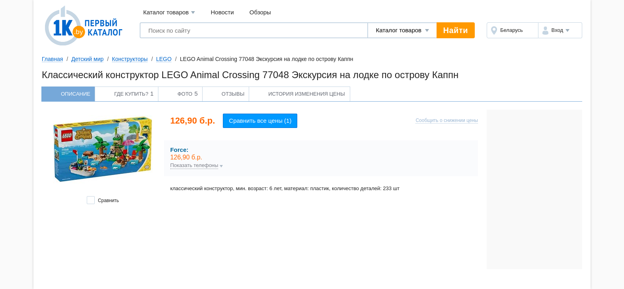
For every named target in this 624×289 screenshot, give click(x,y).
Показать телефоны (194, 165)
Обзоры (260, 12)
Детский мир (87, 59)
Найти (455, 30)
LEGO (164, 59)
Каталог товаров (169, 12)
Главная (52, 59)
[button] (560, 30)
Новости (222, 12)
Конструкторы (130, 59)
